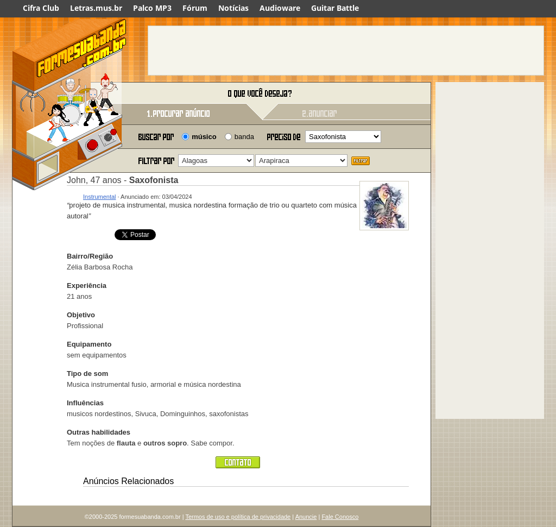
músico (204, 137)
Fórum (194, 8)
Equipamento (89, 344)
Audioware (280, 8)
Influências (85, 403)
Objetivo (81, 315)
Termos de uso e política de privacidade (237, 516)
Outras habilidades (98, 432)
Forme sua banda (69, 93)
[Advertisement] (346, 50)
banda (244, 137)
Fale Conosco (339, 516)
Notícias (233, 8)
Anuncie (306, 516)
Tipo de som (87, 373)
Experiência (86, 285)
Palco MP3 (152, 8)
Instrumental (99, 196)
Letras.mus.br (96, 8)
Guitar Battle (335, 8)
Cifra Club (41, 8)
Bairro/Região (90, 256)
